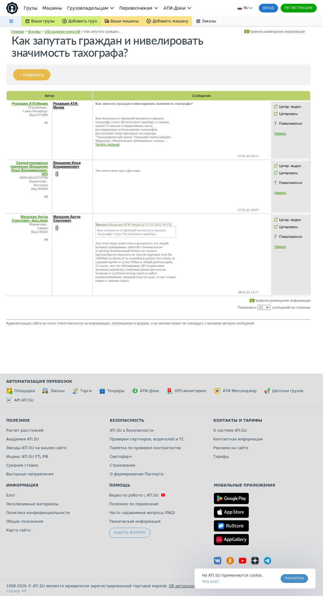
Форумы (34, 31)
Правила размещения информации (277, 31)
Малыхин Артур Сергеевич (66, 218)
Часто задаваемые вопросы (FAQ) (142, 513)
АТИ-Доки (145, 391)
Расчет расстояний (25, 430)
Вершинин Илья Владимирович (67, 164)
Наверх (280, 133)
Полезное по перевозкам (133, 504)
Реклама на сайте (230, 448)
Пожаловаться (290, 123)
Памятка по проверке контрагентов (145, 448)
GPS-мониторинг (186, 391)
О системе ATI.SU (230, 430)
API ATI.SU (19, 400)
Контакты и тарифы (237, 420)
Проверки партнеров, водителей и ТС (147, 439)
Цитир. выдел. (290, 106)
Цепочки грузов (283, 391)
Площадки (20, 391)
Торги (82, 391)
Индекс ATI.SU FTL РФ (27, 456)
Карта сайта (18, 530)
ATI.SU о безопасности (131, 430)
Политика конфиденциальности (38, 513)
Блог (11, 495)
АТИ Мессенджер (236, 391)
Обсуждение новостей (62, 31)
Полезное (18, 420)
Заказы (53, 391)
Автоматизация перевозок (39, 381)
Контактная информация (238, 439)
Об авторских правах (190, 586)
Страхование (122, 465)
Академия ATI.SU (22, 439)
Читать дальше (107, 144)
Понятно (294, 578)
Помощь (119, 485)
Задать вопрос (129, 533)
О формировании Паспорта (136, 474)
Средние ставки (22, 465)
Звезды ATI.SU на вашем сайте (36, 448)
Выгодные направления (29, 474)
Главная (17, 31)
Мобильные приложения (244, 485)
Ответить (33, 75)
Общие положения (24, 521)
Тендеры (111, 391)
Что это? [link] (210, 581)
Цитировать (288, 114)
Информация (22, 485)
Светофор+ (121, 456)
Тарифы (221, 456)
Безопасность (127, 420)
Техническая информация (135, 521)
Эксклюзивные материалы (32, 504)
